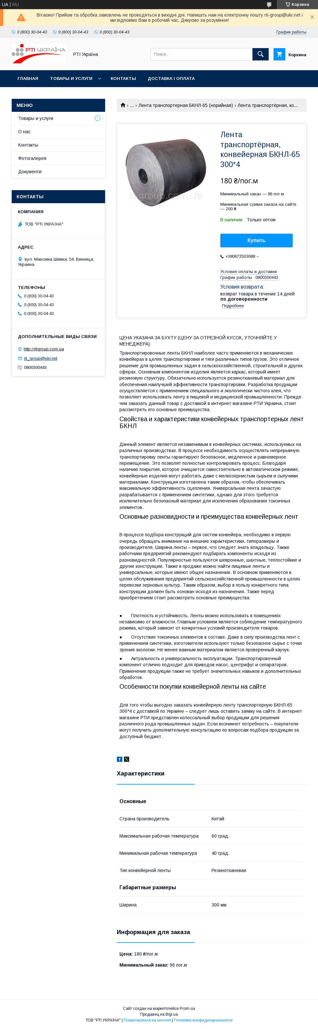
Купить (257, 240)
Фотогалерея (32, 158)
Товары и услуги (71, 78)
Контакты (123, 78)
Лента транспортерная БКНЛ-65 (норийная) (186, 105)
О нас (24, 131)
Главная (28, 78)
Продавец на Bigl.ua (159, 1014)
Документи (30, 171)
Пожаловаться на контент (147, 1020)
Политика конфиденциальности (203, 1020)
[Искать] (260, 54)
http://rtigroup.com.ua (44, 348)
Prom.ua (187, 1008)
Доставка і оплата (171, 78)
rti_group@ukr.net (40, 358)
